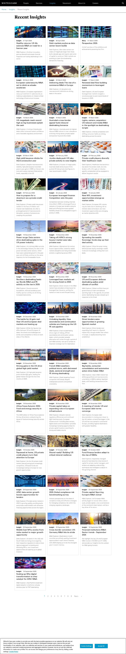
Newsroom (67, 3)
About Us (81, 3)
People (26, 3)
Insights (52, 3)
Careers (95, 3)
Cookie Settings (86, 647)
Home (4, 9)
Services (39, 3)
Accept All (101, 647)
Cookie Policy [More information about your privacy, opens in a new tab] (13, 652)
